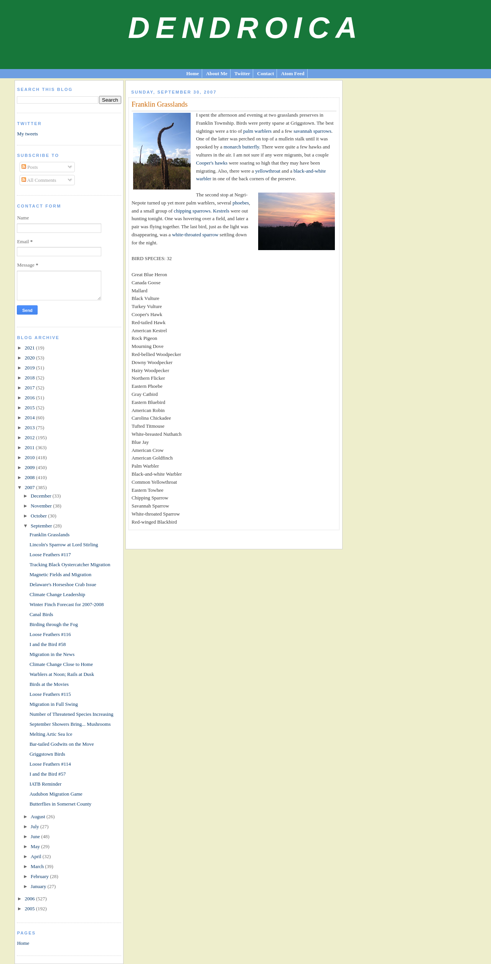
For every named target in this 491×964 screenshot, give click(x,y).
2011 (30, 447)
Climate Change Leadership (57, 594)
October (39, 516)
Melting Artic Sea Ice (51, 734)
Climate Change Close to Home (61, 664)
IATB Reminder (45, 784)
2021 (30, 348)
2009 (30, 467)
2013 (30, 427)
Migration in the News (52, 654)
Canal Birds (41, 614)
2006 (30, 898)
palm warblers (257, 131)
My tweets (27, 134)
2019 (30, 368)
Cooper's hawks (211, 163)
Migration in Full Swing (54, 704)
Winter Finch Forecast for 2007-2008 (67, 604)
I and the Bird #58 (48, 644)
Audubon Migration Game (56, 794)
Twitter (242, 73)
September (42, 526)
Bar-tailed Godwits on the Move (62, 744)
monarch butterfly (241, 147)
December (42, 496)
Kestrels (221, 211)
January (39, 886)
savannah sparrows (312, 131)
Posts (29, 167)
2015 (30, 407)
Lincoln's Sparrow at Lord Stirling (64, 544)
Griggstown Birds (47, 754)
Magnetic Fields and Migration (60, 574)
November (42, 506)
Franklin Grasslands (49, 534)
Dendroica (245, 27)
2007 (30, 487)
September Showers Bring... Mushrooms (70, 724)
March (38, 866)
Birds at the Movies (49, 684)
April (37, 856)
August (38, 816)
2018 (30, 378)
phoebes (240, 203)
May (36, 846)
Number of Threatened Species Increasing (72, 714)
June (36, 836)
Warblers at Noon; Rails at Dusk (62, 674)
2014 (30, 417)
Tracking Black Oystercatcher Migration (70, 564)
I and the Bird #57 (48, 774)
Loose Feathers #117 (50, 554)
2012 (30, 437)
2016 (30, 397)
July (35, 826)
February (40, 876)
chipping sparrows (192, 211)
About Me (216, 73)
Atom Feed (293, 73)
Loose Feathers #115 (50, 694)
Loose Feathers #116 (50, 634)
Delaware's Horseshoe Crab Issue (63, 584)
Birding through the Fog (54, 624)
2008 (30, 477)
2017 (30, 388)
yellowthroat (267, 171)
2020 (30, 358)
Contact (265, 73)
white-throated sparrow (195, 234)
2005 (30, 908)
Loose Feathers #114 (50, 764)
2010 (30, 457)
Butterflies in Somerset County (60, 804)
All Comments (38, 180)
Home (192, 73)
